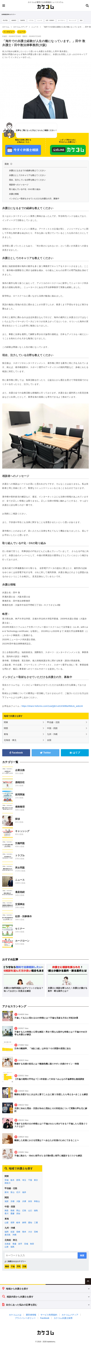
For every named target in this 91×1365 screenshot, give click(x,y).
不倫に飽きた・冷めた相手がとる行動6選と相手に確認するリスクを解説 (48, 1161)
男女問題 (5, 20)
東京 (36, 1185)
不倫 (13, 1272)
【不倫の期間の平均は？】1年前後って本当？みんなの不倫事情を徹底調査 (49, 1085)
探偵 (4, 25)
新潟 (6, 1198)
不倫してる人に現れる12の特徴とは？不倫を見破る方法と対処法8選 (46, 1023)
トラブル (35, 20)
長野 (12, 1228)
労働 (24, 1272)
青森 (14, 1249)
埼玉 (24, 1185)
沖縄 (14, 1240)
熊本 (24, 1237)
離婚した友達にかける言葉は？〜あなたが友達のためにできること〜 (46, 1146)
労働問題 (25, 20)
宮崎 (36, 1237)
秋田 (32, 1249)
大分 (30, 1237)
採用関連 (20, 800)
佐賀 (12, 1237)
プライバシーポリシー (25, 1323)
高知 (18, 1219)
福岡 (6, 1237)
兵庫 (24, 1207)
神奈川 (7, 1188)
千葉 (30, 1185)
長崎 (18, 1237)
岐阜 (18, 1228)
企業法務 (20, 776)
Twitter (45, 758)
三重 (36, 1228)
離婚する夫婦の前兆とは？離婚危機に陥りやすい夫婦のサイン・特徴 (46, 1069)
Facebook (16, 758)
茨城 (6, 1185)
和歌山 (37, 1207)
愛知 (30, 1228)
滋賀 (6, 1207)
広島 (24, 1216)
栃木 (12, 1185)
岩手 (20, 1249)
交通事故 (20, 910)
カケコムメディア (70, 1320)
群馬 (18, 1185)
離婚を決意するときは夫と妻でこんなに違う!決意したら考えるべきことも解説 (51, 1100)
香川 (6, 1219)
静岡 (24, 1228)
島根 (12, 1216)
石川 (18, 1198)
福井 (24, 1198)
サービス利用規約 (49, 1320)
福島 (12, 1252)
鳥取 (6, 1216)
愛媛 (12, 1219)
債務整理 (15, 20)
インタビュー (8, 37)
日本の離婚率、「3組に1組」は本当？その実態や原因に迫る (42, 1054)
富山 (12, 1198)
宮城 (26, 1249)
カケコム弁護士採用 (63, 1323)
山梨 (6, 1228)
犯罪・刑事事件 (56, 20)
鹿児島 (7, 1240)
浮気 (18, 1272)
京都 (12, 1207)
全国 (49, 746)
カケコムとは (15, 1320)
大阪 (18, 1207)
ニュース (45, 20)
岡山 (18, 1216)
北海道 (7, 1249)
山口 (30, 1216)
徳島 (36, 1216)
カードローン (70, 20)
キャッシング (82, 20)
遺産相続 (20, 897)
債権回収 (20, 788)
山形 (6, 1252)
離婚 (7, 1272)
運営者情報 (31, 1320)
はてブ (75, 758)
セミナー (20, 934)
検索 (82, 1261)
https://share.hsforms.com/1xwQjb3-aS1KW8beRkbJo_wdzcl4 (52, 712)
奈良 (30, 1207)
